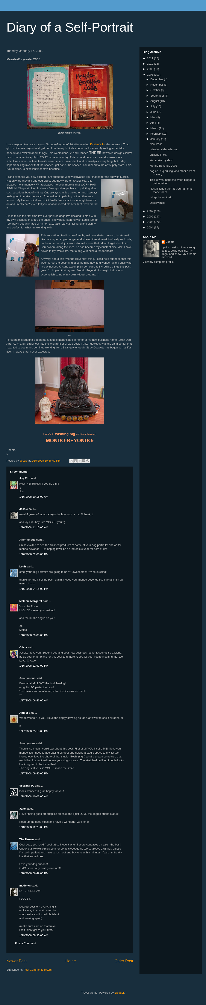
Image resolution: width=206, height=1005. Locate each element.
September (157, 95)
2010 (150, 63)
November (157, 84)
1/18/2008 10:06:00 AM (33, 796)
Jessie (23, 509)
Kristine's (95, 144)
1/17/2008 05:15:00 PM (33, 731)
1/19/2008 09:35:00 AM (33, 935)
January (155, 139)
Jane (22, 808)
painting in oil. (158, 154)
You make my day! (161, 160)
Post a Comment (25, 943)
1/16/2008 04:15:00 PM (33, 588)
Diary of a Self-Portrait (69, 27)
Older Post (124, 961)
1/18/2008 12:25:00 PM (33, 827)
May (153, 117)
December (157, 79)
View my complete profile (158, 261)
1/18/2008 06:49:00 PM (33, 873)
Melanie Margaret (30, 601)
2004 (150, 227)
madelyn (25, 885)
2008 (150, 74)
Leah (22, 566)
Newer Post (16, 961)
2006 (150, 216)
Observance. (157, 202)
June (153, 112)
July (153, 106)
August (155, 101)
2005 (150, 222)
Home (70, 961)
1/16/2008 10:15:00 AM (33, 496)
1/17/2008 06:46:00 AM (33, 700)
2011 (150, 58)
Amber (23, 712)
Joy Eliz (24, 478)
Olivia (23, 647)
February (156, 133)
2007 (150, 211)
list (104, 144)
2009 (150, 69)
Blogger (119, 992)
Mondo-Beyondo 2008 (163, 165)
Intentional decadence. (164, 149)
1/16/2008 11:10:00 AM (33, 527)
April (153, 122)
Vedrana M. (26, 785)
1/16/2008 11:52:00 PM (33, 665)
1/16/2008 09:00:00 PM (33, 635)
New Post (156, 144)
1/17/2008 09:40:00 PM (33, 773)
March (154, 128)
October (155, 90)
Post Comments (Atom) (38, 969)
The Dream (26, 839)
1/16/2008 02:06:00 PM (33, 554)
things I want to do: (161, 197)
